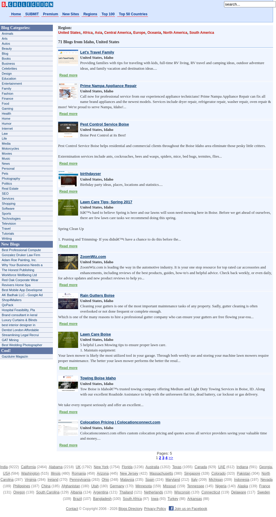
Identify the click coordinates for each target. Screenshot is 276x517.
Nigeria (220, 486)
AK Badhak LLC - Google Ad (22, 295)
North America (175, 33)
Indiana (242, 467)
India (4, 467)
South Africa (132, 499)
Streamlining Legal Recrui (20, 335)
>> (171, 458)
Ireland (53, 480)
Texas (176, 467)
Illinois (55, 473)
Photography (11, 178)
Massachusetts (161, 473)
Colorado (218, 473)
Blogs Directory (130, 509)
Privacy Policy (155, 509)
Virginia (30, 480)
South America (201, 33)
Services (8, 198)
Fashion (7, 93)
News (6, 163)
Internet (7, 128)
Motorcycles (10, 148)
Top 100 (108, 14)
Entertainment (12, 83)
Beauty (7, 48)
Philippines (21, 486)
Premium (50, 14)
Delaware (238, 492)
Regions (90, 14)
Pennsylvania (80, 480)
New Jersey (129, 473)
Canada (201, 467)
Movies (7, 153)
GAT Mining (10, 340)
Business (8, 63)
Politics (7, 183)
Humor (6, 123)
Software (8, 208)
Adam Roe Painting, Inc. (19, 260)
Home (16, 14)
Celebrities (9, 68)
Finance (7, 98)
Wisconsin (182, 492)
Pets (5, 173)
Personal (8, 168)
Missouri (169, 486)
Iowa (154, 499)
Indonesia (241, 480)
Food (5, 103)
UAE (221, 467)
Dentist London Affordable (20, 330)
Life (4, 138)
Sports (6, 213)
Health (6, 113)
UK (78, 467)
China (46, 486)
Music (6, 158)
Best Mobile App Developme (22, 290)
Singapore (192, 473)
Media (6, 143)
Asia (98, 33)
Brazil (77, 499)
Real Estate (10, 188)
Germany (117, 486)
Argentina (100, 492)
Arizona (103, 473)
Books (6, 58)
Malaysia (127, 480)
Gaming (7, 108)
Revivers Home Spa (16, 285)
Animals (7, 33)
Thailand (126, 492)
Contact (72, 509)
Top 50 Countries (133, 14)
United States (69, 33)
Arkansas (194, 499)
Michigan (216, 480)
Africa (88, 33)
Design (7, 73)
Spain (149, 480)
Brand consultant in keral (19, 315)
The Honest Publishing (18, 270)
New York (101, 467)
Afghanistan (70, 486)
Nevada (266, 480)
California (28, 467)
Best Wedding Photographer (22, 345)
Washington (30, 473)
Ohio (105, 480)
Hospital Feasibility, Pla (18, 310)
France (264, 486)
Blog (5, 53)
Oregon (19, 492)
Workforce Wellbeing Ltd (19, 275)
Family (6, 88)
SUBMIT (32, 14)
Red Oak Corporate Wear (20, 280)
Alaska (243, 486)
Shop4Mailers (11, 300)
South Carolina (47, 492)
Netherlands (153, 492)
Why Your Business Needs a (22, 265)
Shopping (9, 203)
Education (9, 78)
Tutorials (8, 233)
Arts (5, 38)
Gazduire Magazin (15, 356)
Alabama (56, 467)
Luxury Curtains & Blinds (19, 320)
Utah (95, 486)
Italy (194, 480)
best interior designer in (18, 325)
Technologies (11, 218)
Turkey (173, 499)
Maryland (173, 480)
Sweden (263, 492)
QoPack (7, 305)
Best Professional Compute (21, 250)
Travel (6, 228)
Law (5, 133)
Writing (7, 238)
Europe (139, 33)
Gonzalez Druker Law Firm (21, 255)
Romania (79, 473)
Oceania (154, 33)
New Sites (71, 14)
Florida (127, 467)
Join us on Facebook (188, 509)
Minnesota (143, 486)
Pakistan (243, 473)
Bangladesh (102, 499)
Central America (117, 33)
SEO (5, 193)
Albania (76, 492)
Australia (152, 467)
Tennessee (195, 486)
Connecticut (210, 492)
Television (9, 223)
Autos (6, 43)
